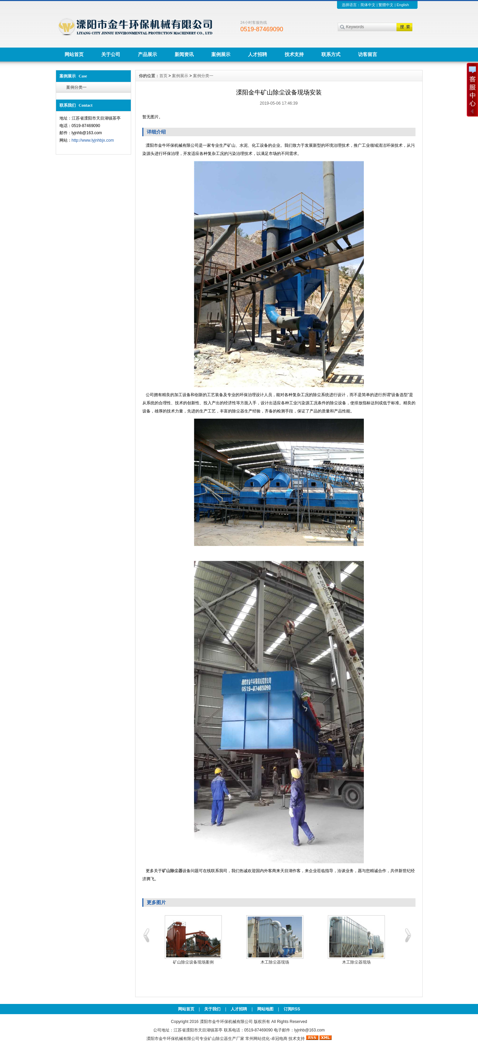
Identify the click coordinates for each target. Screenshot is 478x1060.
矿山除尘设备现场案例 (193, 962)
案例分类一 (76, 87)
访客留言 (367, 54)
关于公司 (110, 54)
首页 (163, 75)
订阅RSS (292, 1009)
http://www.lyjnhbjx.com (93, 140)
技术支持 (294, 54)
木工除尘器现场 (275, 962)
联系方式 (330, 54)
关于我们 (212, 1009)
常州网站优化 (257, 1038)
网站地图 (265, 1009)
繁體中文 (385, 5)
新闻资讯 (184, 54)
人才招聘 (257, 54)
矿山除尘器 (218, 1038)
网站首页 (74, 54)
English (402, 5)
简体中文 (367, 5)
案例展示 (220, 54)
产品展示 (147, 54)
